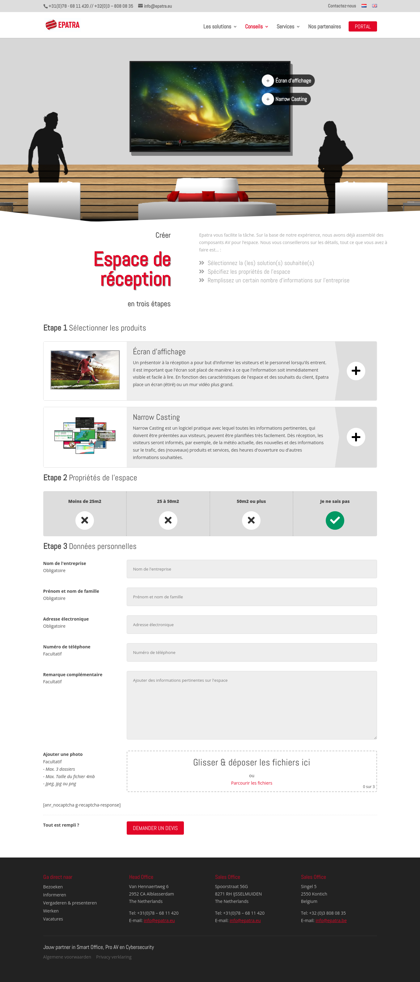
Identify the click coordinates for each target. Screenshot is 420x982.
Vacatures (53, 919)
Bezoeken (53, 887)
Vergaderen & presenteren (70, 903)
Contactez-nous (342, 6)
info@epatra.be (331, 920)
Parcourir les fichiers (251, 783)
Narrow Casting (292, 99)
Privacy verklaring (114, 957)
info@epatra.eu (159, 920)
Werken (51, 911)
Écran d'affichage (294, 80)
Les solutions (217, 27)
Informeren (54, 895)
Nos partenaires (324, 27)
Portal (363, 27)
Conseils (254, 27)
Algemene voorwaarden (67, 957)
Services (285, 27)
